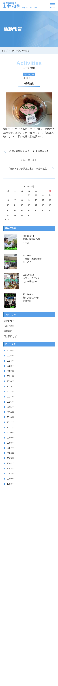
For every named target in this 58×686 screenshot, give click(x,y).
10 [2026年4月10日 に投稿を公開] (36, 200)
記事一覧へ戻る (29, 160)
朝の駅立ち (9, 321)
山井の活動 (9, 326)
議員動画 (8, 331)
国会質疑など (10, 336)
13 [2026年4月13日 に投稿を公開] (8, 205)
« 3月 (7, 219)
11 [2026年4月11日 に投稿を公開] (43, 200)
